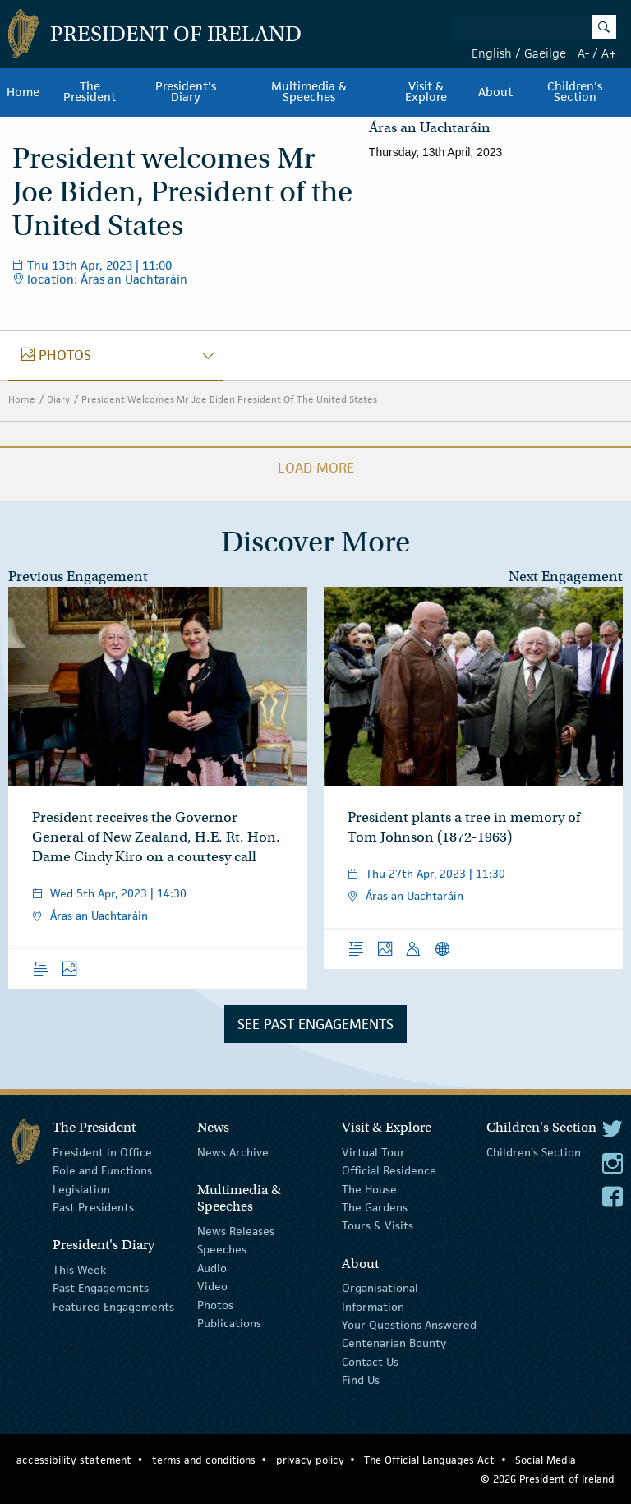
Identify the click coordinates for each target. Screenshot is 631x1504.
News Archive (233, 1152)
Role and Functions (102, 1170)
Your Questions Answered (409, 1324)
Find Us (361, 1380)
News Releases (235, 1231)
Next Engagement (566, 576)
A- (583, 53)
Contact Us (370, 1361)
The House (369, 1188)
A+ (608, 53)
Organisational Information (380, 1296)
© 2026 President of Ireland (548, 1479)
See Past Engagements (315, 1024)
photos (56, 355)
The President (89, 92)
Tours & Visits (377, 1225)
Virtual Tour (373, 1152)
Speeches (221, 1249)
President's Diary (185, 92)
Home (23, 92)
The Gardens (375, 1207)
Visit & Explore (426, 92)
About (495, 92)
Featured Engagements (113, 1306)
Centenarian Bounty (394, 1343)
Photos (215, 1304)
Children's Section (533, 1152)
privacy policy (310, 1460)
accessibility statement (73, 1460)
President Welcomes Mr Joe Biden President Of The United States (229, 399)
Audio (212, 1268)
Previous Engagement (78, 576)
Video (212, 1286)
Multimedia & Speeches (309, 92)
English (492, 53)
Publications (229, 1323)
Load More (316, 468)
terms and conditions (204, 1460)
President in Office (102, 1152)
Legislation (81, 1188)
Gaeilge (545, 53)
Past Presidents (93, 1207)
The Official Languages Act (429, 1460)
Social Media (545, 1460)
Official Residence (389, 1170)
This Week (79, 1269)
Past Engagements (101, 1287)
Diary (58, 399)
